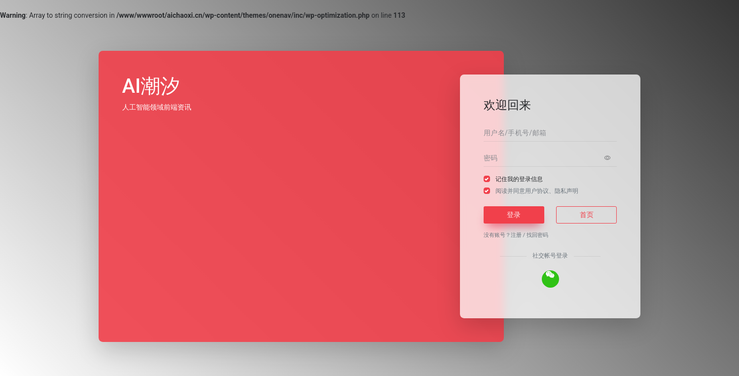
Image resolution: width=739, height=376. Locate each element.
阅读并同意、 (536, 191)
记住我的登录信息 (519, 179)
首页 (587, 215)
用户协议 (537, 191)
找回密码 (537, 235)
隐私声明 (566, 191)
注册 (516, 235)
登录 (514, 215)
